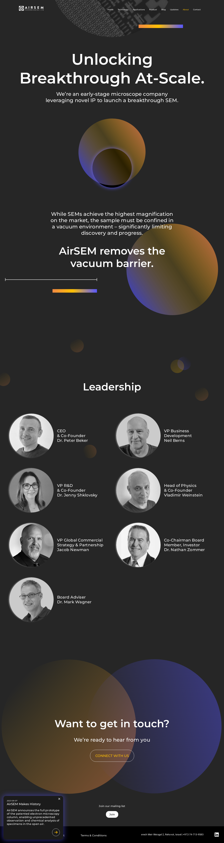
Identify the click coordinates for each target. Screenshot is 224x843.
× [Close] (59, 798)
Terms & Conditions (94, 835)
